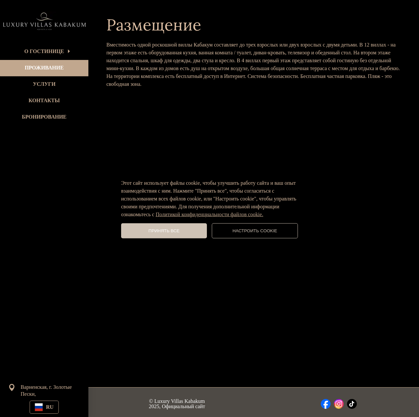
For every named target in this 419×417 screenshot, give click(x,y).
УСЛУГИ (44, 84)
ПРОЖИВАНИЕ (44, 67)
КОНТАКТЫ (44, 100)
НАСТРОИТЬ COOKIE (254, 230)
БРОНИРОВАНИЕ (44, 117)
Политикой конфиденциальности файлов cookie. (209, 214)
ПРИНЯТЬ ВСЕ (164, 230)
